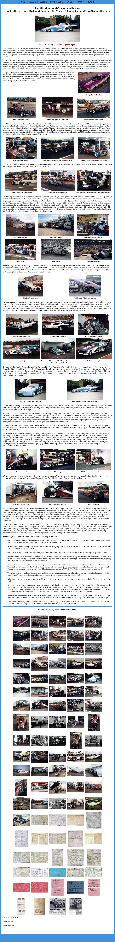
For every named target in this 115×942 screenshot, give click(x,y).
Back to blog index (8, 921)
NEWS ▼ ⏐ (33, 2)
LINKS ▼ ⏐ (71, 2)
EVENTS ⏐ (44, 2)
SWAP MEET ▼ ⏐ (57, 2)
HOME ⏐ (23, 2)
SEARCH (91, 2)
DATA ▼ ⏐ (81, 2)
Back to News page (8, 925)
